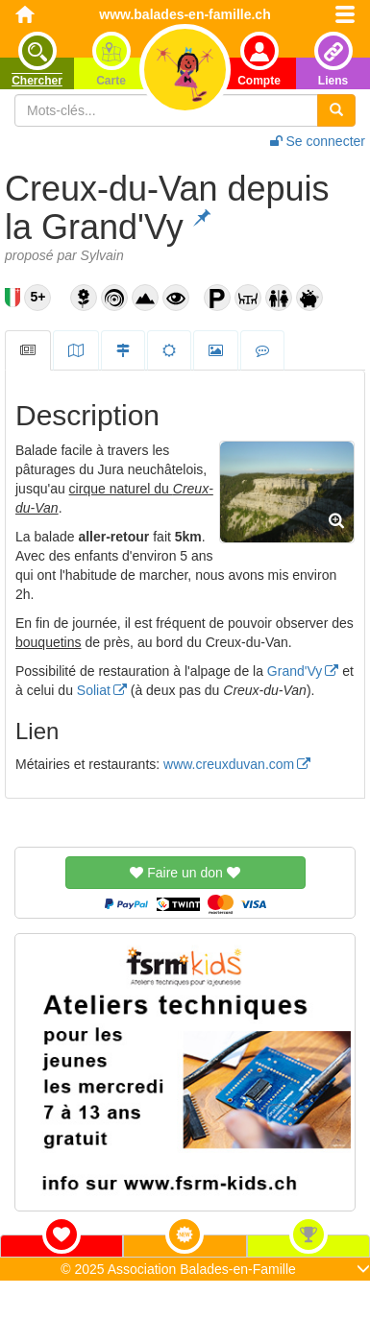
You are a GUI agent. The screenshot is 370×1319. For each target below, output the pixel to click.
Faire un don (184, 872)
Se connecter (317, 141)
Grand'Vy (294, 671)
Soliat (94, 690)
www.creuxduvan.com (228, 764)
